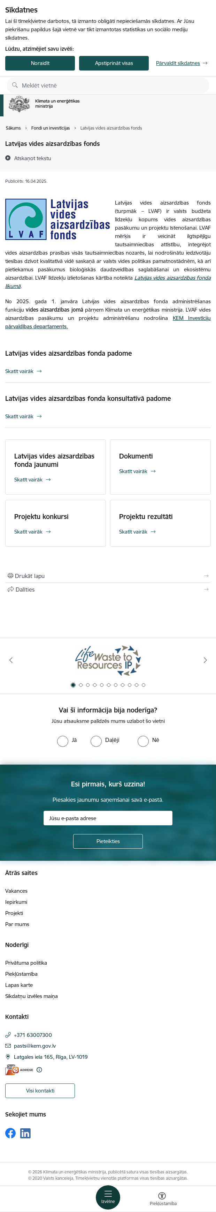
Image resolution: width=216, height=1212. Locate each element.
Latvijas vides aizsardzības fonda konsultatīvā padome (88, 398)
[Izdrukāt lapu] (108, 576)
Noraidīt (40, 63)
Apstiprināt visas (114, 63)
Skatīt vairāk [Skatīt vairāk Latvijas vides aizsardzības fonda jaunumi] (28, 479)
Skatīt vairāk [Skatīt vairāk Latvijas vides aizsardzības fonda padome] (19, 371)
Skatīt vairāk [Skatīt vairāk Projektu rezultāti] (133, 531)
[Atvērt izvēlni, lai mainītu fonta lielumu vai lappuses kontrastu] (162, 1200)
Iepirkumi (16, 902)
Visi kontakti (40, 1090)
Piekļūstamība (21, 974)
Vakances (16, 891)
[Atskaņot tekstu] (32, 158)
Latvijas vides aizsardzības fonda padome (68, 353)
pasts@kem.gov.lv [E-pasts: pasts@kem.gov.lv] (35, 1045)
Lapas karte (19, 985)
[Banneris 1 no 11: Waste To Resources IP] (108, 660)
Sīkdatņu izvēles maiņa (31, 996)
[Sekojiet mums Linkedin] (25, 1133)
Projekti (14, 913)
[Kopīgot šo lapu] (108, 589)
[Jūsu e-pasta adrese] (108, 818)
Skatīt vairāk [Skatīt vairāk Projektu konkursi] (28, 531)
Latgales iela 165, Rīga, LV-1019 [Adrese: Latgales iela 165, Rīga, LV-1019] (51, 1057)
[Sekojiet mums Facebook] (10, 1133)
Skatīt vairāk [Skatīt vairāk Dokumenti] (133, 471)
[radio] (67, 740)
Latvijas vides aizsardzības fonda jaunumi (54, 460)
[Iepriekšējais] (11, 660)
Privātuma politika (26, 962)
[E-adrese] (19, 1069)
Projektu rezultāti (146, 516)
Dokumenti (136, 456)
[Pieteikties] (108, 841)
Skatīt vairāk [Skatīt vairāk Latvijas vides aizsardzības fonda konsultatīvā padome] (19, 416)
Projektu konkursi (41, 516)
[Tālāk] (205, 660)
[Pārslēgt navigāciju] (108, 1197)
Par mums (17, 924)
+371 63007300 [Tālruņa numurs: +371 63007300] (33, 1035)
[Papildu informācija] (39, 1069)
